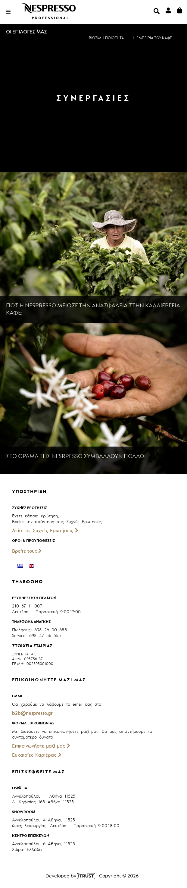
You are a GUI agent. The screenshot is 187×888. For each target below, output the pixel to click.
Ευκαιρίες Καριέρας (36, 755)
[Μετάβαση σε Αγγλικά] (31, 566)
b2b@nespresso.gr (32, 713)
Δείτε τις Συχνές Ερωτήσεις (45, 531)
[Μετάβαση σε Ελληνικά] (20, 566)
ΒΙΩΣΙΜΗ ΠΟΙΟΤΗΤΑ (106, 38)
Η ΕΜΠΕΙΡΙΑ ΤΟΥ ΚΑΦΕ (152, 38)
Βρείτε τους (27, 551)
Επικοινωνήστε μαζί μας (41, 746)
